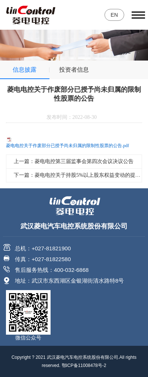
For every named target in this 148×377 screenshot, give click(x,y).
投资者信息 (74, 69)
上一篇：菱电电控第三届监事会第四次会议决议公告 (73, 161)
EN (114, 15)
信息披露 (24, 69)
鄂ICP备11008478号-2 (84, 365)
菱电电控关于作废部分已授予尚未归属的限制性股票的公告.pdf (67, 145)
